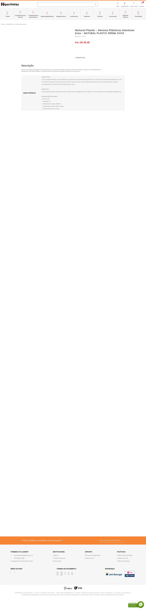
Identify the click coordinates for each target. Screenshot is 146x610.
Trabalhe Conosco (59, 558)
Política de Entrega (123, 561)
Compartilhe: (80, 57)
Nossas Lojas (57, 561)
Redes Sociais (16, 569)
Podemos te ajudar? (19, 552)
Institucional (59, 552)
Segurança (110, 569)
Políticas (121, 552)
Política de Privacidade (124, 555)
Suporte (88, 552)
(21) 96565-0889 (19, 558)
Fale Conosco (89, 558)
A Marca (55, 555)
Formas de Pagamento (92, 555)
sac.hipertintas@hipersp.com (23, 555)
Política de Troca (122, 558)
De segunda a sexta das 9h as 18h (22, 561)
